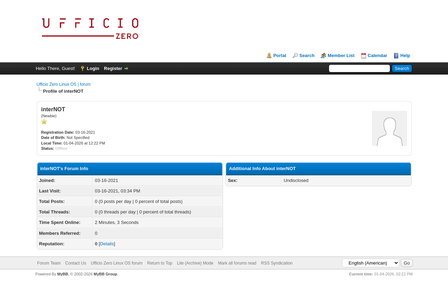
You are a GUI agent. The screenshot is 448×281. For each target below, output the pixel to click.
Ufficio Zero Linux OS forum (116, 263)
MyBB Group (105, 274)
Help (405, 55)
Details (107, 243)
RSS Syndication (277, 263)
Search (306, 55)
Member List (341, 55)
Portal (279, 55)
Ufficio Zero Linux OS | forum (64, 84)
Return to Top (159, 263)
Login (93, 68)
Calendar (377, 55)
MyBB (62, 274)
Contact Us (75, 263)
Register (113, 68)
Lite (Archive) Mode (195, 263)
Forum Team (49, 263)
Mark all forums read (237, 263)
